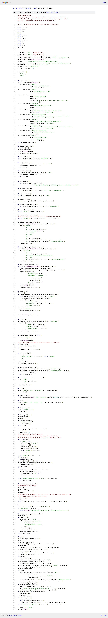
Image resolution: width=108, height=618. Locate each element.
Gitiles (10, 615)
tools (35, 8)
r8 (13, 8)
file (47, 12)
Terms (19, 615)
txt (101, 615)
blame (56, 12)
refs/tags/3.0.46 (24, 8)
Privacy (15, 615)
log (52, 12)
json (105, 615)
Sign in (104, 2)
